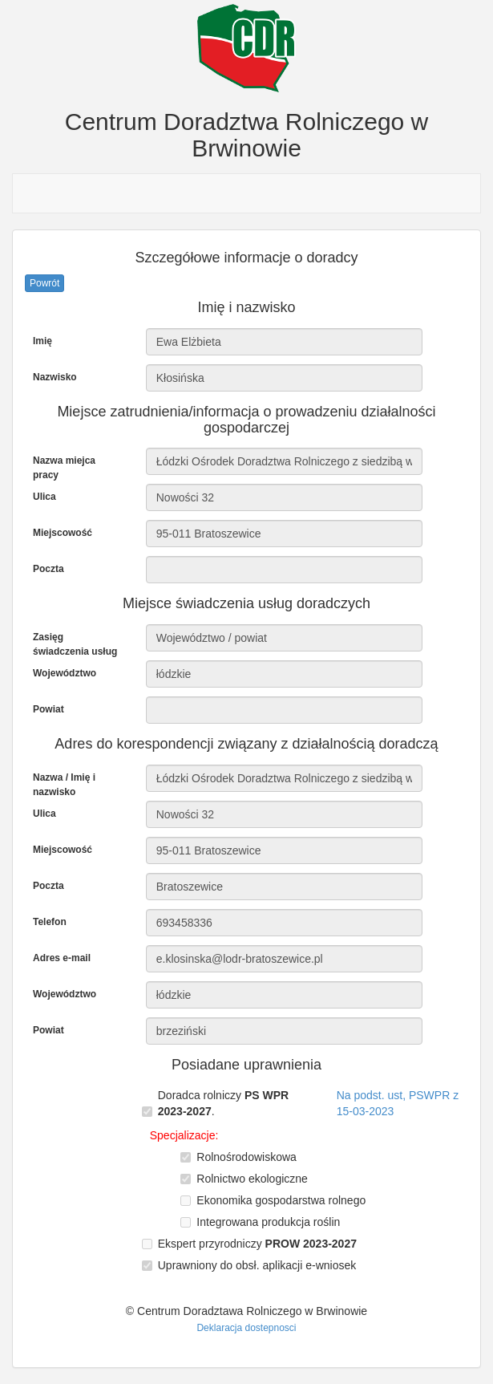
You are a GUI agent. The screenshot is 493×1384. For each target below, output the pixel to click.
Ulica (44, 496)
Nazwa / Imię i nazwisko (64, 785)
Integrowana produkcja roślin (268, 1222)
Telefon (50, 921)
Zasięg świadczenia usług (75, 644)
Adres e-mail (62, 958)
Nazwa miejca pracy (64, 468)
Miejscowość (62, 532)
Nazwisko (55, 377)
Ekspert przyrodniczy (257, 1243)
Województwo (64, 673)
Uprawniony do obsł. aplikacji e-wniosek (257, 1265)
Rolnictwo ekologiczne (252, 1178)
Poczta (48, 568)
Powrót (44, 283)
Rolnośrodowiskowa (246, 1157)
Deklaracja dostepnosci (246, 1327)
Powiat (48, 709)
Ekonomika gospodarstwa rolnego (281, 1200)
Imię (42, 341)
